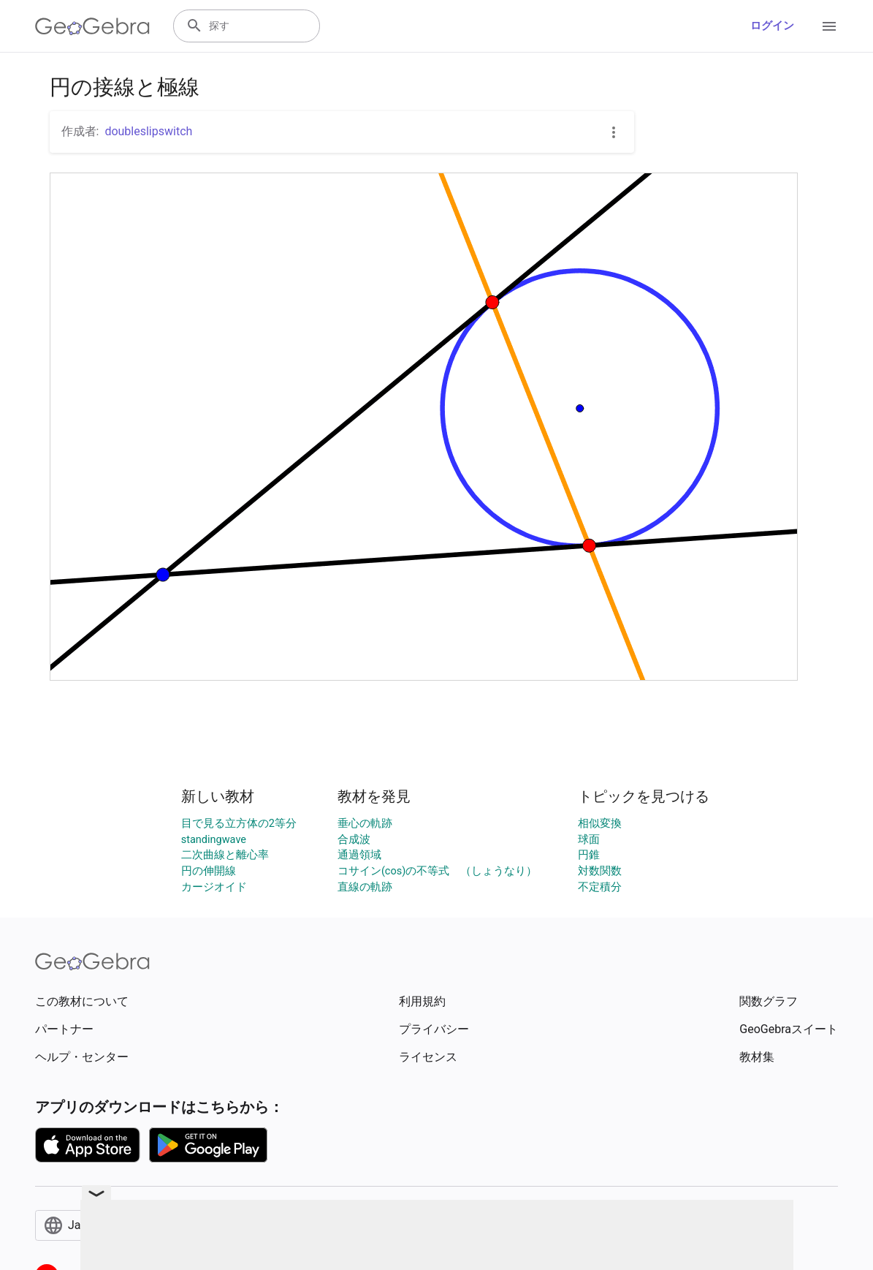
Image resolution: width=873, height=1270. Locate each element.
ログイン (772, 26)
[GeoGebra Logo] (92, 26)
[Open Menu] (829, 26)
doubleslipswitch (148, 131)
